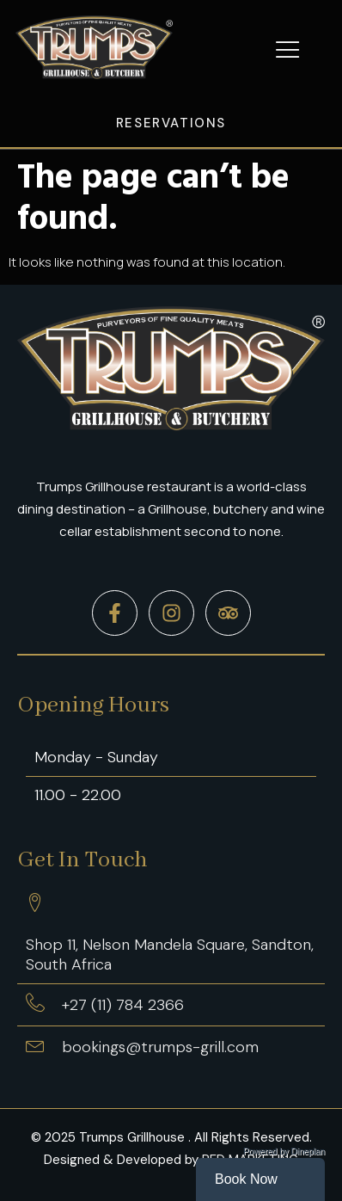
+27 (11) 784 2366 (123, 1005)
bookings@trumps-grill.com (160, 1047)
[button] (288, 50)
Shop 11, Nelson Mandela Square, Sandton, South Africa (170, 954)
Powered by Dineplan (284, 1151)
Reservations (171, 123)
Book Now (246, 1179)
